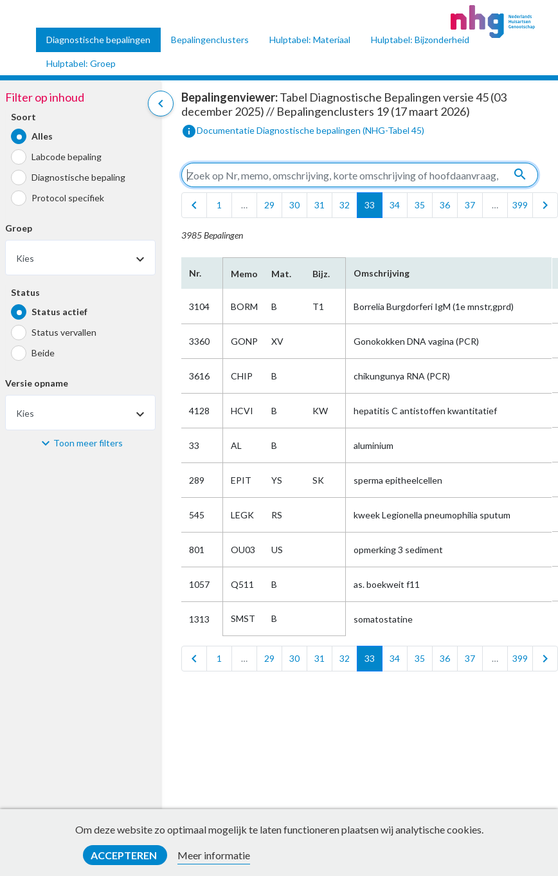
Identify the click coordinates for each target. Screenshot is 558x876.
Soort (23, 116)
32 (344, 204)
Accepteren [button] (125, 855)
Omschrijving (382, 273)
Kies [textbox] (25, 258)
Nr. (195, 273)
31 (319, 204)
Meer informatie (213, 855)
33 (369, 204)
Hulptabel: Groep (81, 63)
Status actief (59, 311)
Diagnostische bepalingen (98, 39)
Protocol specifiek (68, 197)
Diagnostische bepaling (78, 177)
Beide (43, 352)
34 (395, 204)
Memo (243, 273)
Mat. (281, 273)
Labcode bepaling (67, 156)
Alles (42, 136)
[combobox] (80, 257)
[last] (545, 205)
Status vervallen (64, 332)
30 (294, 204)
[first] (194, 205)
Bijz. (321, 273)
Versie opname (36, 383)
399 (520, 204)
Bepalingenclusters (210, 39)
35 (420, 204)
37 (470, 204)
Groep (18, 228)
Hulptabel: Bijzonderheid (420, 39)
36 (445, 204)
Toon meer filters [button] (88, 442)
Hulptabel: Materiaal (309, 39)
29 (269, 204)
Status (25, 292)
